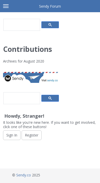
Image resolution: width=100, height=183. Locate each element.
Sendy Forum (50, 6)
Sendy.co (23, 175)
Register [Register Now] (31, 135)
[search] (21, 24)
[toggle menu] (6, 6)
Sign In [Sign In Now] (11, 135)
